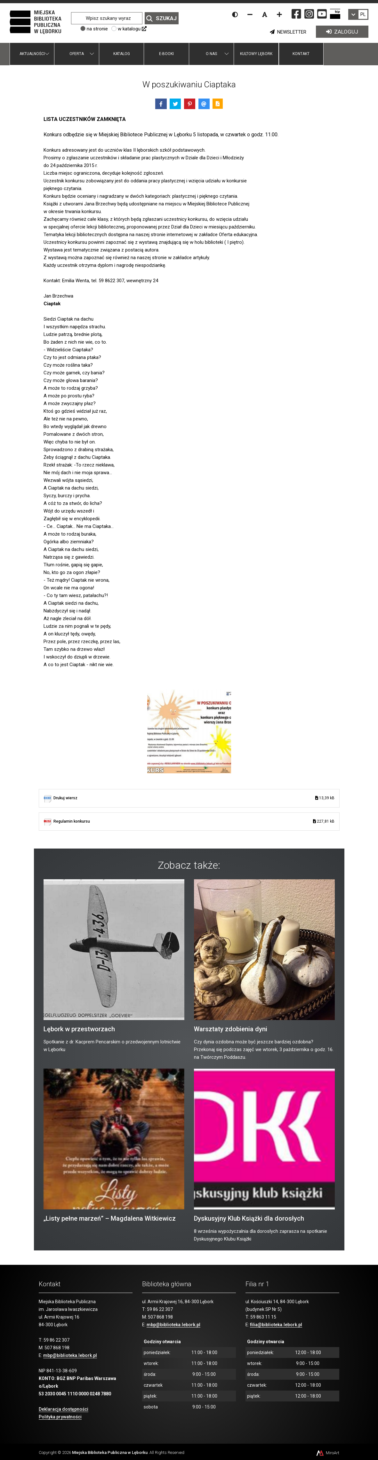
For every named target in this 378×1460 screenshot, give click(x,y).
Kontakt (301, 54)
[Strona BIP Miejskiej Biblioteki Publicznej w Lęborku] (335, 13)
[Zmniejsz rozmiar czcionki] (250, 14)
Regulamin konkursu (193, 822)
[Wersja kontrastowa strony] (235, 14)
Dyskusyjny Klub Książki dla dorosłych (249, 1218)
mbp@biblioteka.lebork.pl (70, 1355)
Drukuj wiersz (193, 798)
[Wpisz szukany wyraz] (106, 18)
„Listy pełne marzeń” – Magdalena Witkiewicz (110, 1218)
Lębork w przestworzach (79, 1029)
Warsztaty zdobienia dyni (230, 1029)
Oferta (76, 54)
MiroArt (327, 1452)
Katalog (121, 54)
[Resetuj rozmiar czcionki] (264, 14)
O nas (211, 54)
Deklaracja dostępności (63, 1409)
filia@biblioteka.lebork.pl (276, 1324)
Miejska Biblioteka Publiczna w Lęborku (110, 1452)
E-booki (166, 54)
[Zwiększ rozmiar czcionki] (279, 14)
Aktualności (32, 54)
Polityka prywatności (60, 1416)
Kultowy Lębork (256, 54)
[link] (358, 14)
